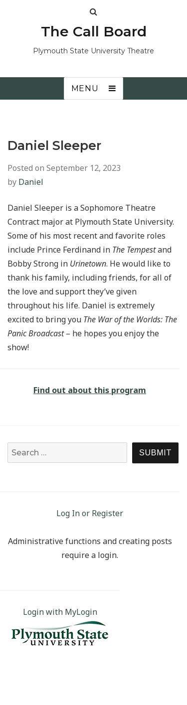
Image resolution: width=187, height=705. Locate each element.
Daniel (30, 181)
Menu (85, 88)
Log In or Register (89, 513)
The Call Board (94, 31)
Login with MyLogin (60, 611)
